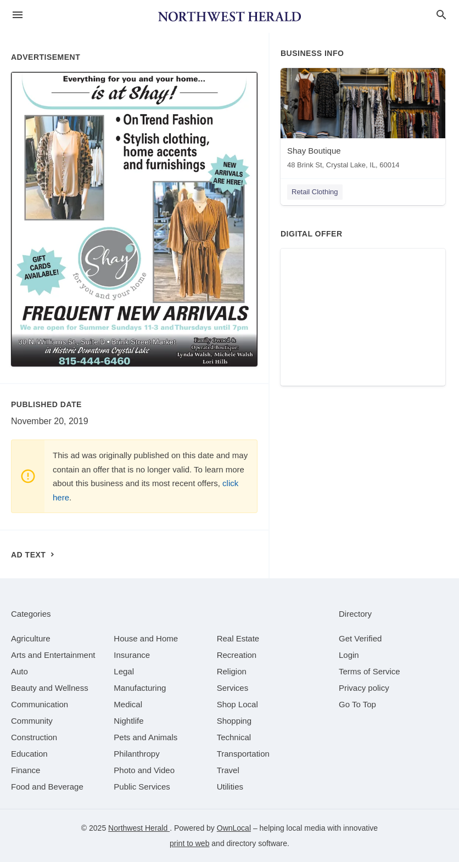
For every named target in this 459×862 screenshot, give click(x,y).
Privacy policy (364, 687)
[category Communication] (39, 704)
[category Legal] (124, 671)
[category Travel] (228, 770)
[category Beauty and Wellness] (49, 687)
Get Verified (360, 638)
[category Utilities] (230, 786)
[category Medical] (128, 704)
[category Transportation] (243, 753)
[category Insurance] (132, 655)
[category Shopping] (234, 720)
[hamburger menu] (17, 15)
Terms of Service (369, 671)
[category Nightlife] (128, 720)
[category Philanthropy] (136, 753)
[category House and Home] (146, 638)
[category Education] (29, 753)
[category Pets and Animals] (145, 737)
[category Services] (233, 687)
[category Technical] (234, 737)
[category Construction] (34, 737)
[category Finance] (25, 770)
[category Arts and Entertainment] (53, 655)
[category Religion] (232, 671)
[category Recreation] (237, 655)
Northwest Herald (139, 828)
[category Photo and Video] (144, 770)
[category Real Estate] (238, 638)
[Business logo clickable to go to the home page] (229, 16)
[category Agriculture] (31, 638)
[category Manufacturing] (140, 687)
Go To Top (357, 704)
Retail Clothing (315, 192)
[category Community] (32, 720)
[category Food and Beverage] (47, 786)
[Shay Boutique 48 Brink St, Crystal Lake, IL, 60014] (363, 121)
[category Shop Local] (237, 704)
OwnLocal (234, 828)
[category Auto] (19, 671)
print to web (189, 843)
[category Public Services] (142, 786)
